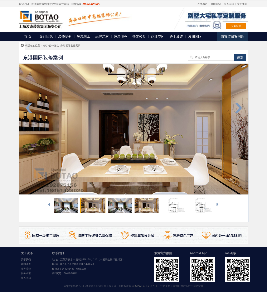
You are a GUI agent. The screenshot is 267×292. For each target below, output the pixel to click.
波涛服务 (120, 36)
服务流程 (26, 268)
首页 (45, 45)
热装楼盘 (139, 36)
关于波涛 (176, 36)
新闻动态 (26, 264)
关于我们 (242, 3)
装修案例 (65, 36)
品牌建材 (102, 36)
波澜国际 (195, 36)
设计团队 (46, 36)
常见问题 (229, 3)
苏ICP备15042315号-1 (144, 286)
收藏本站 (216, 3)
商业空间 (157, 36)
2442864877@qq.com (74, 268)
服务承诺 (26, 273)
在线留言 (203, 3)
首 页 (27, 36)
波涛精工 (83, 36)
